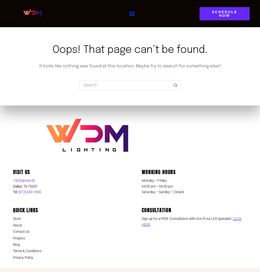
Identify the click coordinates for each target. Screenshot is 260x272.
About (17, 225)
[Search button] (176, 85)
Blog (16, 245)
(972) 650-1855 (29, 192)
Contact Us (21, 232)
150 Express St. (24, 180)
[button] (132, 14)
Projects (19, 238)
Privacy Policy (23, 257)
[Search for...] (125, 85)
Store (17, 219)
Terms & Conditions (27, 251)
